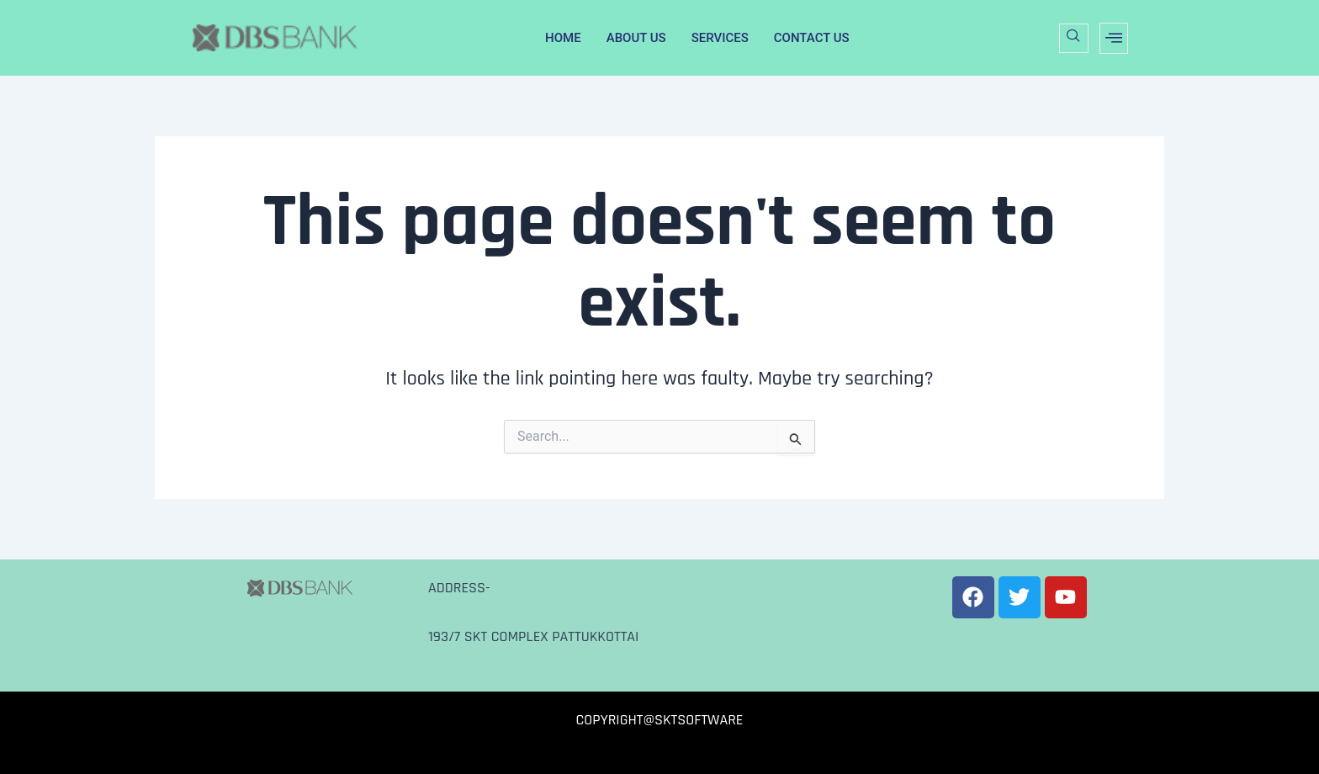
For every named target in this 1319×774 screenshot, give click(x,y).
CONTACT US (812, 37)
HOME (563, 37)
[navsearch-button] (1074, 38)
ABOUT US (636, 37)
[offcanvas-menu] (1113, 38)
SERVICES (720, 37)
